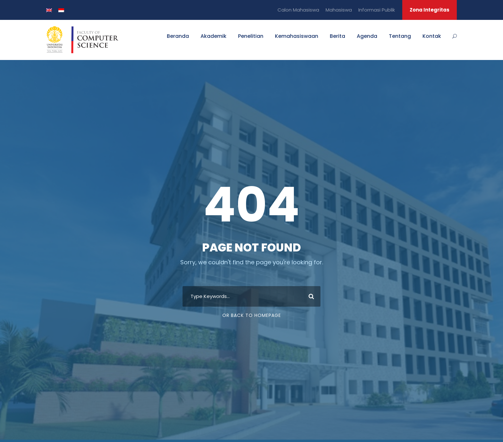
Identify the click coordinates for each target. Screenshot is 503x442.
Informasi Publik (376, 9)
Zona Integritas (429, 9)
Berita (337, 36)
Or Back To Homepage (251, 315)
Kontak (431, 36)
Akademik (213, 36)
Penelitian (250, 36)
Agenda (367, 36)
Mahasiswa (339, 9)
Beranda (178, 36)
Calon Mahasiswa (298, 9)
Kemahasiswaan (296, 36)
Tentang (400, 36)
